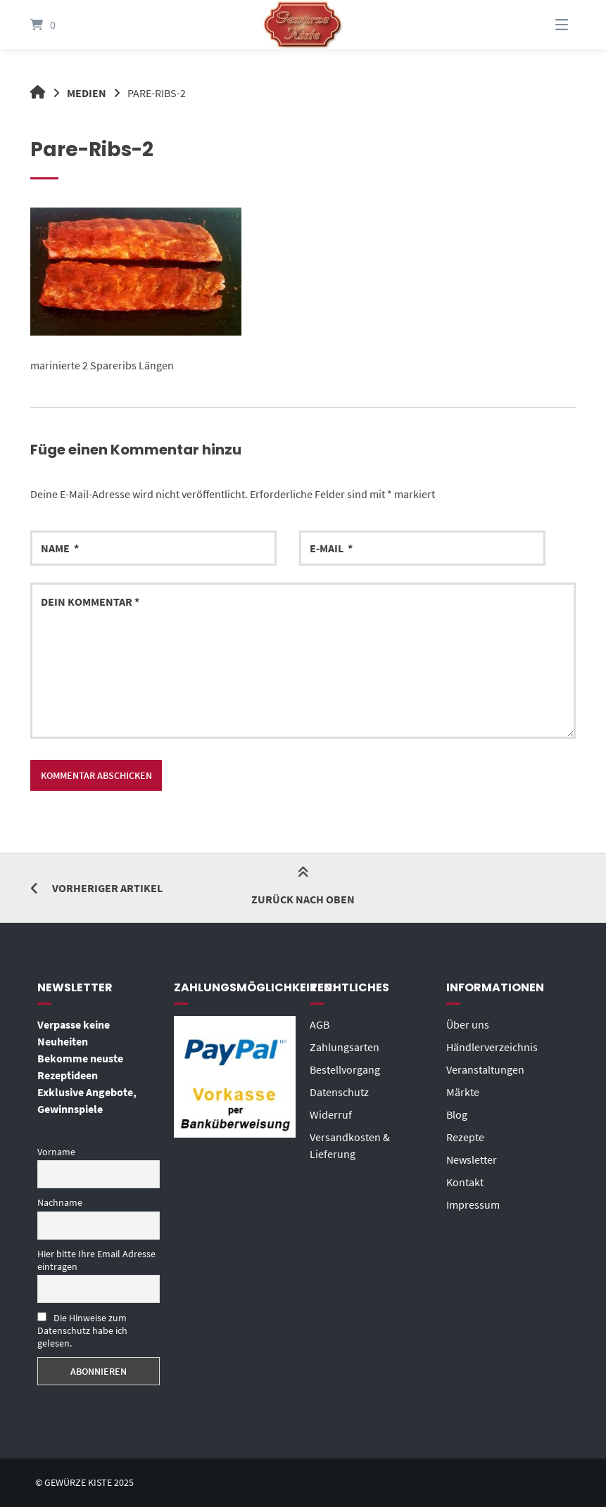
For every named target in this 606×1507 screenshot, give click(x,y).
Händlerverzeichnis (492, 1047)
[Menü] (544, 24)
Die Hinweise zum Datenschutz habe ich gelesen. (82, 1330)
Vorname (56, 1151)
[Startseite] (303, 24)
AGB (319, 1024)
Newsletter (471, 1159)
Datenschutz (339, 1092)
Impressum (473, 1204)
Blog (456, 1114)
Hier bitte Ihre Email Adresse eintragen (96, 1260)
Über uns (467, 1024)
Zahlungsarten (344, 1047)
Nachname (59, 1202)
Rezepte (465, 1137)
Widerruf (331, 1114)
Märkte (462, 1092)
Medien (86, 93)
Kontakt (465, 1182)
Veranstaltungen (485, 1069)
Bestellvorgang (345, 1069)
